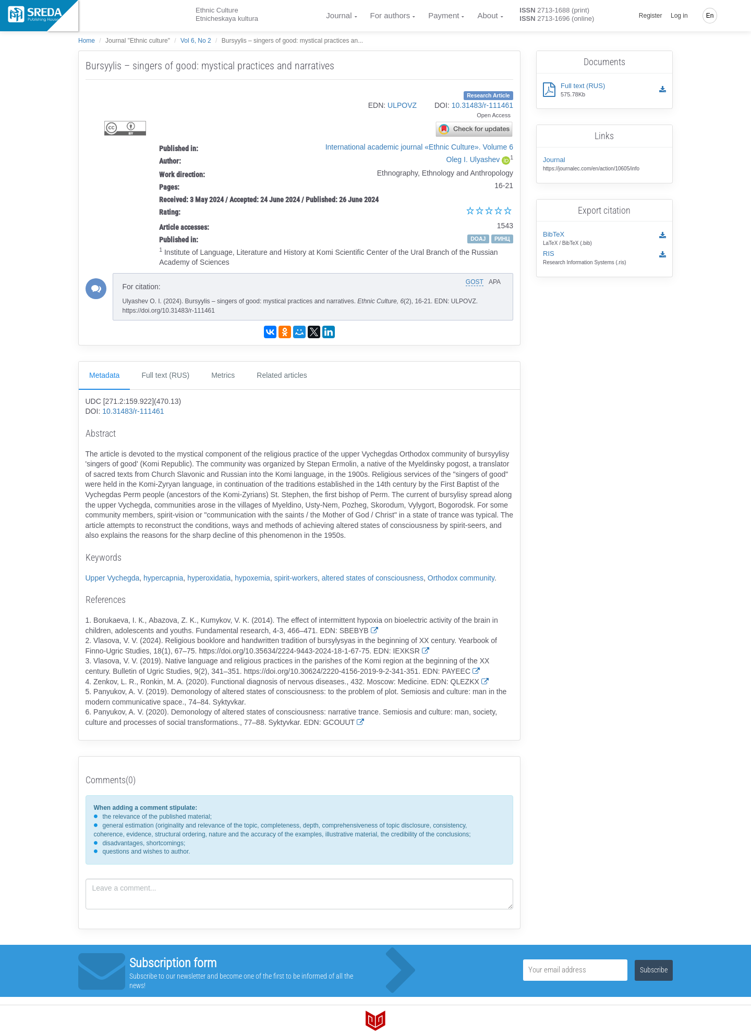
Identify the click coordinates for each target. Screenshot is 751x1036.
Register (650, 15)
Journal (339, 15)
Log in (679, 15)
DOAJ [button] (478, 239)
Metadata (104, 375)
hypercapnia (163, 578)
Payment (443, 15)
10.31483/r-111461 (482, 105)
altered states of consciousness (372, 578)
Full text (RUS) (165, 375)
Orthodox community (461, 578)
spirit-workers (296, 578)
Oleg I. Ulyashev (473, 159)
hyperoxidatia (209, 578)
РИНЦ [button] (502, 239)
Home (86, 40)
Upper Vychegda (113, 578)
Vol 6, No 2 (195, 40)
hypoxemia (252, 578)
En (710, 15)
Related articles (282, 375)
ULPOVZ (402, 105)
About (487, 15)
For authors (390, 15)
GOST (474, 282)
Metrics (223, 375)
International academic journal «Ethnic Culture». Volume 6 (419, 147)
